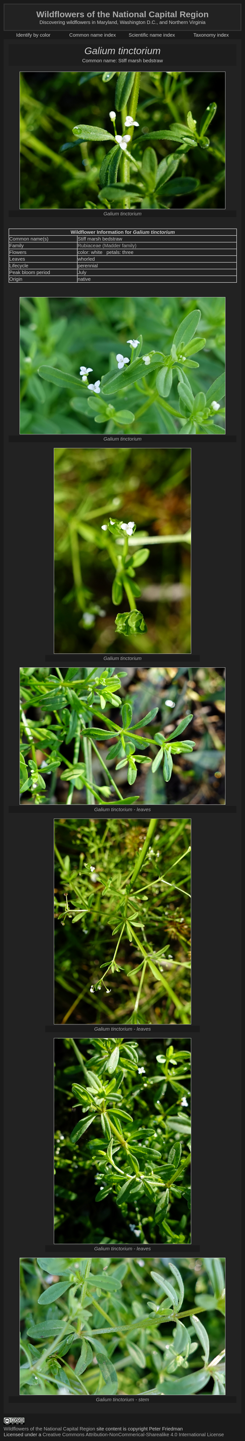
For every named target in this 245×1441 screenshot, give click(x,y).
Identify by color (33, 35)
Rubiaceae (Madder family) (107, 245)
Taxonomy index (211, 35)
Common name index (92, 35)
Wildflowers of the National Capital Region (49, 1428)
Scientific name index (152, 35)
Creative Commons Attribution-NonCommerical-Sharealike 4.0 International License (133, 1434)
